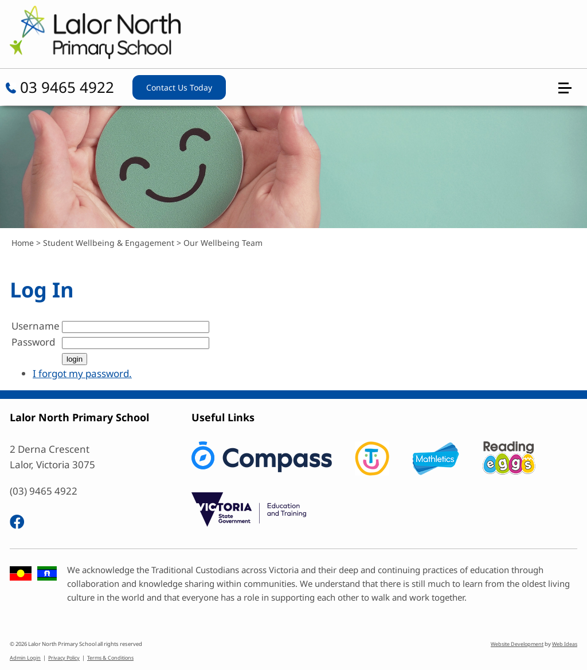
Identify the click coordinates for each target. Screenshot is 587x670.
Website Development (517, 644)
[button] (569, 41)
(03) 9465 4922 (43, 490)
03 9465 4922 (60, 87)
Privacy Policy (64, 657)
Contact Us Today (179, 87)
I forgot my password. (82, 373)
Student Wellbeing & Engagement (108, 242)
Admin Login (25, 657)
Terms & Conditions (110, 657)
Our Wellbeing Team (223, 242)
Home (22, 242)
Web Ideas (564, 644)
